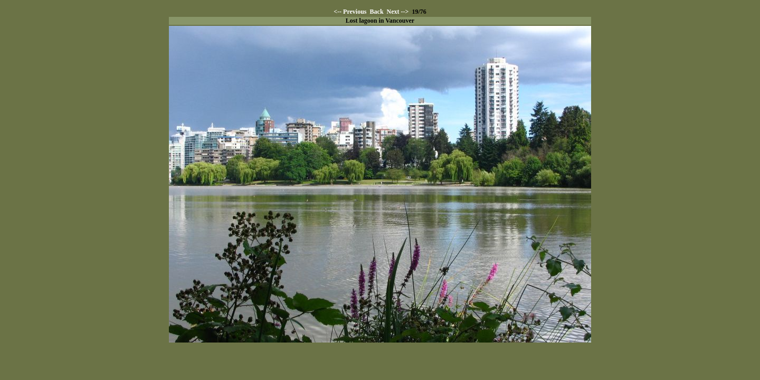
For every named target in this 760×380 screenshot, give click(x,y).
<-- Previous (350, 11)
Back (377, 11)
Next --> (398, 11)
